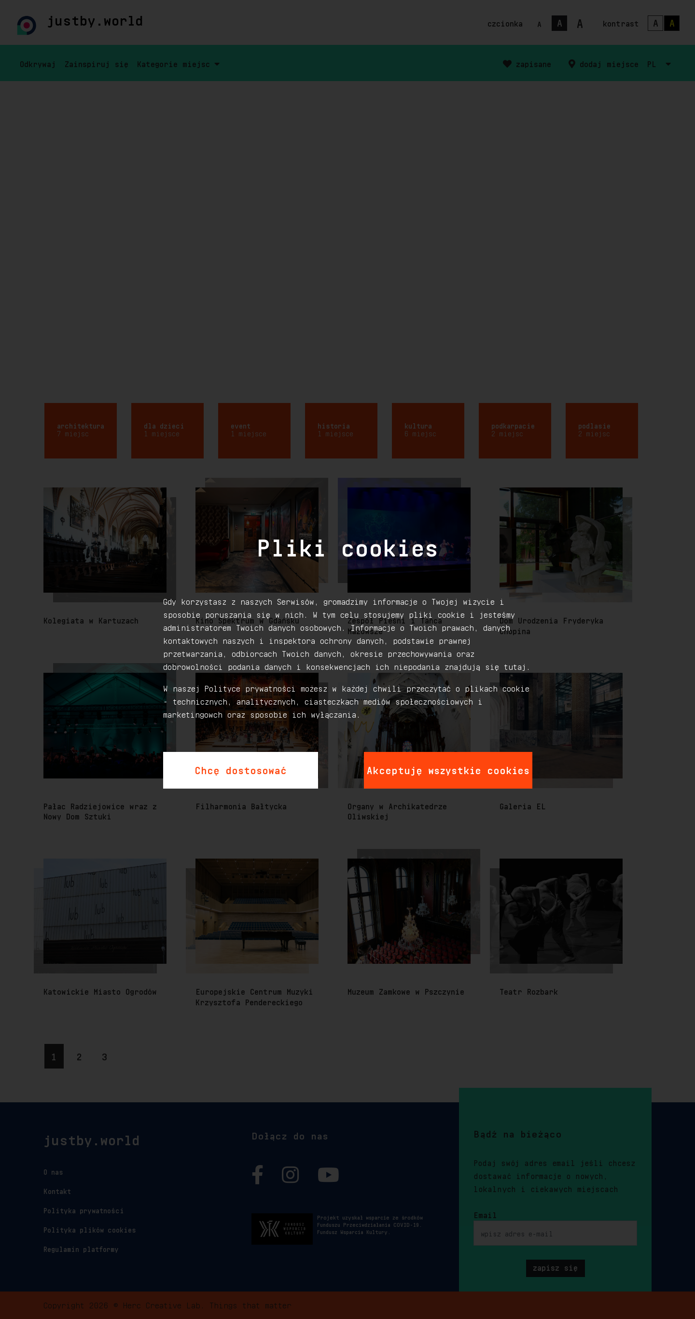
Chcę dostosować (241, 769)
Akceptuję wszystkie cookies (448, 769)
